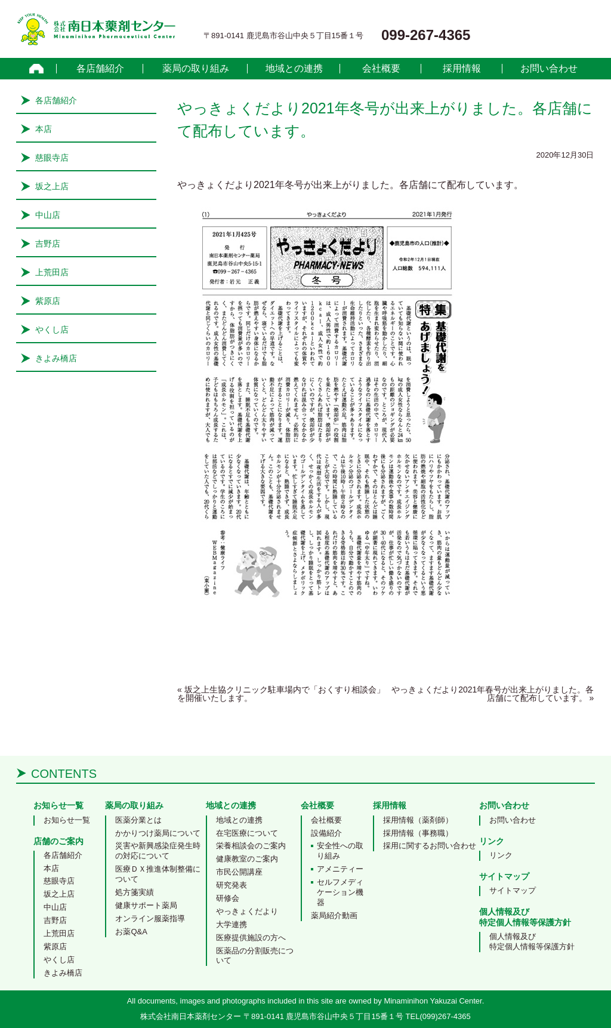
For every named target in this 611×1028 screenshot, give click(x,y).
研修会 (227, 898)
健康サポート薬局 (146, 905)
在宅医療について (247, 833)
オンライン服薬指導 (150, 918)
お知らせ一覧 (67, 819)
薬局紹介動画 (334, 915)
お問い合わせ (549, 68)
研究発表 (231, 885)
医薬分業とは (138, 819)
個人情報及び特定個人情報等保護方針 (532, 941)
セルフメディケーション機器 (340, 892)
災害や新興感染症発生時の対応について (157, 850)
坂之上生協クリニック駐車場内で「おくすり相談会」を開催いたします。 (281, 694)
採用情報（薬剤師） (418, 819)
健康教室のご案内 (247, 858)
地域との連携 (294, 68)
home (37, 68)
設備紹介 (326, 833)
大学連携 (231, 924)
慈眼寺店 (52, 157)
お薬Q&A (131, 931)
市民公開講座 (239, 871)
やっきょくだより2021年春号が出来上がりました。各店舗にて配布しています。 (492, 694)
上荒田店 (52, 272)
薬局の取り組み (195, 68)
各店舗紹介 (100, 68)
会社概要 (381, 68)
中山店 (47, 215)
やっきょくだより (247, 911)
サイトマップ (512, 890)
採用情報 (462, 68)
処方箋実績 (134, 892)
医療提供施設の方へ (251, 937)
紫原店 (47, 301)
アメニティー (340, 868)
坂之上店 (52, 186)
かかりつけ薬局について (157, 833)
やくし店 (52, 329)
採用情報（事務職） (418, 833)
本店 (43, 129)
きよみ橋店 (56, 358)
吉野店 (47, 243)
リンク (501, 855)
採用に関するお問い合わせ (429, 845)
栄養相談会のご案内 (251, 845)
